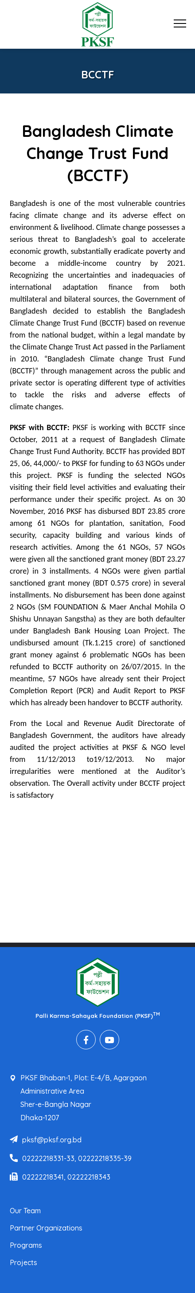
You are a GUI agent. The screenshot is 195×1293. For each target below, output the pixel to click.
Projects (23, 1262)
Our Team (25, 1210)
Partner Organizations (46, 1227)
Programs (26, 1245)
